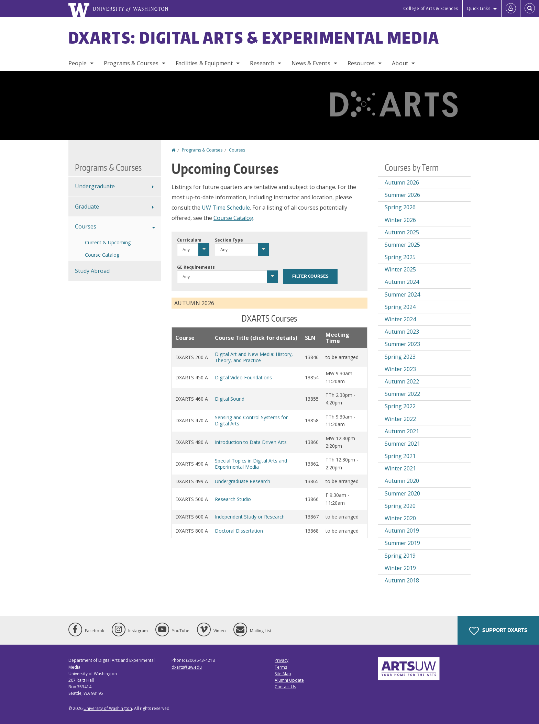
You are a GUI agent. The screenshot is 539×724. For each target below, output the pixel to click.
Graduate (87, 206)
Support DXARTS (498, 631)
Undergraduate (95, 186)
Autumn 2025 (402, 232)
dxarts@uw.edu (187, 667)
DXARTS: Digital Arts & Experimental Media (253, 37)
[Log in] (511, 8)
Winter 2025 (400, 269)
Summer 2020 (402, 493)
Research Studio (233, 499)
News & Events (311, 63)
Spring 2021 (400, 456)
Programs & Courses (131, 63)
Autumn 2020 (402, 480)
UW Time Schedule (226, 207)
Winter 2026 (400, 220)
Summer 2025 (402, 244)
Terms (281, 667)
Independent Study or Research (250, 516)
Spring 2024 (400, 307)
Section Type (229, 240)
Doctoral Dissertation (239, 530)
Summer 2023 (402, 344)
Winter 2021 (400, 468)
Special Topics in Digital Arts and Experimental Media (251, 463)
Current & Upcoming (108, 242)
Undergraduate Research (242, 481)
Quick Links (479, 8)
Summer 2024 (402, 294)
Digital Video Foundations (243, 377)
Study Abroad (92, 271)
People (77, 63)
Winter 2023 (400, 369)
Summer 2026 (402, 195)
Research (262, 63)
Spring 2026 (400, 207)
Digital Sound (229, 399)
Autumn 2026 (402, 182)
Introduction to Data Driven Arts (251, 442)
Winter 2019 (400, 568)
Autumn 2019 (402, 530)
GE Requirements (196, 267)
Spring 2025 (400, 257)
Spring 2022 (400, 406)
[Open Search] (529, 8)
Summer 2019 (402, 543)
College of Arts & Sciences (430, 8)
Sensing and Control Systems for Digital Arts (251, 420)
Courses (237, 150)
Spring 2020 (400, 506)
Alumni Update (289, 680)
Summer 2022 (402, 394)
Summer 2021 (402, 443)
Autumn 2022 (402, 381)
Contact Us (285, 687)
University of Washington (108, 708)
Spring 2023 (400, 356)
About (400, 63)
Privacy (281, 660)
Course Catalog (233, 218)
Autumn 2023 (402, 331)
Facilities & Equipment (204, 63)
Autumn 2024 (402, 282)
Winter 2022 (400, 419)
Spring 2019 (400, 555)
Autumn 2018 (402, 580)
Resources (361, 63)
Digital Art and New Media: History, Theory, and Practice (254, 357)
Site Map (283, 674)
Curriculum (189, 240)
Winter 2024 (400, 319)
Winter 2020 (400, 518)
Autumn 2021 (402, 431)
